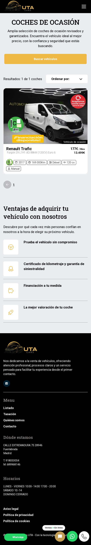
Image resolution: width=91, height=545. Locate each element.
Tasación (9, 414)
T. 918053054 (11, 460)
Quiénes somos (13, 420)
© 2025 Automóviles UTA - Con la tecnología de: (40, 535)
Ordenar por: (66, 79)
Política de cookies (16, 521)
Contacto (9, 426)
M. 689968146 (11, 464)
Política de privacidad (18, 515)
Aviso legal (10, 509)
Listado (8, 408)
